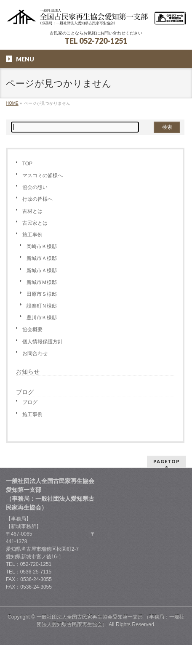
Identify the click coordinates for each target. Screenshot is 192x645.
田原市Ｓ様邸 (42, 294)
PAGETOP (166, 461)
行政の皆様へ (37, 199)
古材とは (32, 211)
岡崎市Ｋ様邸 (42, 247)
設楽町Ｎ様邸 (42, 306)
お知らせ (28, 371)
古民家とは (35, 223)
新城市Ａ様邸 (42, 258)
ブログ (29, 402)
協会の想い (35, 187)
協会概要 (32, 329)
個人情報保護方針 (42, 342)
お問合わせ (35, 353)
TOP (27, 164)
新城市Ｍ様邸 (42, 282)
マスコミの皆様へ (42, 175)
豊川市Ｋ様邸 (42, 318)
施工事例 (32, 235)
